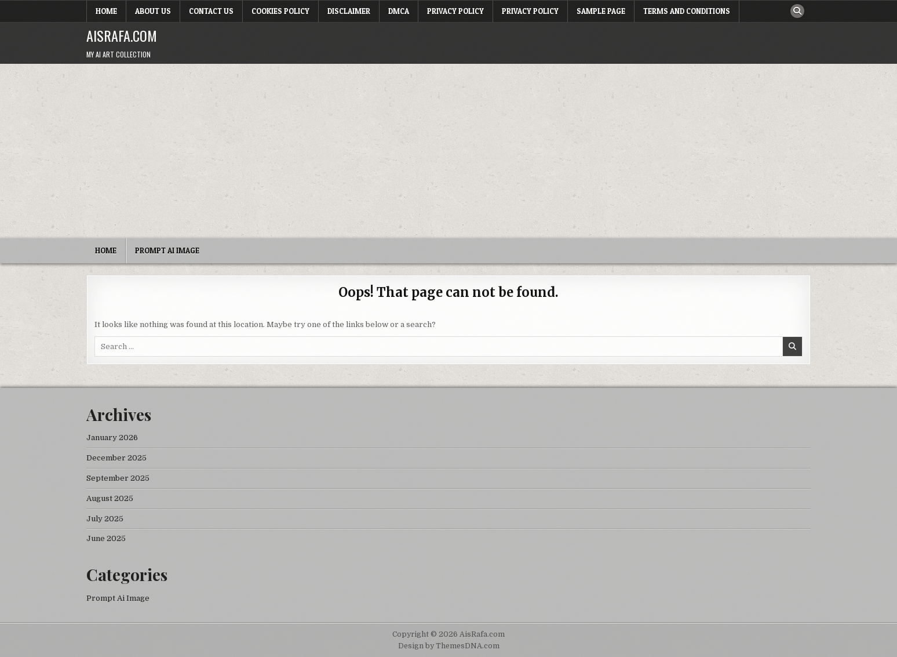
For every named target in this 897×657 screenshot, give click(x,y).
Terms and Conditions (686, 11)
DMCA (398, 11)
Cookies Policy (280, 11)
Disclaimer (348, 11)
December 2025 (116, 457)
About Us (153, 11)
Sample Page (601, 11)
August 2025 (109, 498)
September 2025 (118, 478)
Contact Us (211, 11)
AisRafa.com (121, 35)
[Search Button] (797, 11)
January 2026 (112, 437)
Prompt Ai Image (167, 250)
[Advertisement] (448, 151)
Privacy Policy (455, 11)
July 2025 (104, 518)
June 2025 (106, 538)
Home (106, 11)
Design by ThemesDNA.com (448, 646)
